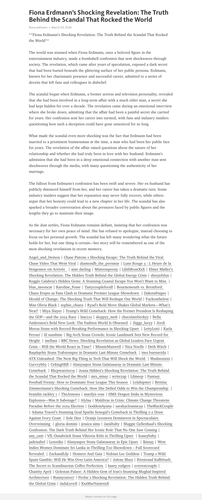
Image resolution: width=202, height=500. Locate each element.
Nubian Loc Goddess (122, 453)
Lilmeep (136, 376)
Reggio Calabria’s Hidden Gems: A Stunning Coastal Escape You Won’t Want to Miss (98, 281)
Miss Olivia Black (43, 305)
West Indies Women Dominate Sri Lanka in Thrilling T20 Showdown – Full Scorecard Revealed (98, 448)
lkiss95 (148, 442)
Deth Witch (157, 346)
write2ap (119, 376)
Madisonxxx (160, 358)
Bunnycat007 (63, 477)
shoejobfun (160, 275)
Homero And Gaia (87, 453)
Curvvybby (38, 364)
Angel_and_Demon (44, 257)
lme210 (86, 317)
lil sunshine (53, 334)
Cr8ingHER (60, 364)
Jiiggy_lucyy (143, 323)
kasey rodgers (119, 465)
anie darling (81, 269)
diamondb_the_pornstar (99, 263)
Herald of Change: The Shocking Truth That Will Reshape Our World (85, 299)
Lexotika (56, 442)
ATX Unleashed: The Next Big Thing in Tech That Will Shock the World (87, 358)
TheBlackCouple (160, 406)
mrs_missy (99, 376)
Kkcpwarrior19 (63, 370)
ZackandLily (59, 453)
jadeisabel (37, 442)
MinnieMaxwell (108, 346)
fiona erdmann (38, 27)
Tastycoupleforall (99, 287)
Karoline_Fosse (68, 287)
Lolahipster (142, 382)
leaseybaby (147, 435)
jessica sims (90, 424)
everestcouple (145, 465)
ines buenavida (154, 352)
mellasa (51, 340)
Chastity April (40, 471)
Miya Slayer (52, 311)
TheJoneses (70, 394)
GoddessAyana (100, 406)
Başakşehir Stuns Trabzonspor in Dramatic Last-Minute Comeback (83, 352)
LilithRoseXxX (133, 269)
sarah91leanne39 (129, 406)
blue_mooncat (40, 287)
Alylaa (86, 400)
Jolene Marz (123, 459)
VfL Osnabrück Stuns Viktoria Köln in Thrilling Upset (90, 435)
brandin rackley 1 (43, 394)
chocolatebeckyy (135, 317)
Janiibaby (112, 424)
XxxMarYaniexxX (95, 483)
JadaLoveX (68, 483)
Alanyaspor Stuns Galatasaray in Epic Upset (103, 442)
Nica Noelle (134, 346)
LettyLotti (152, 328)
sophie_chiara (72, 305)
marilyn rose (94, 394)
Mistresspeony (106, 269)
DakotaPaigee (155, 293)
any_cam (36, 435)
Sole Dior (73, 418)
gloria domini (66, 424)
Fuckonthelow (157, 299)
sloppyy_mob (107, 317)
